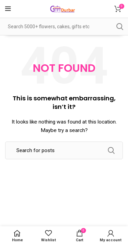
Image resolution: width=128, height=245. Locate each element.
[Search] (64, 150)
